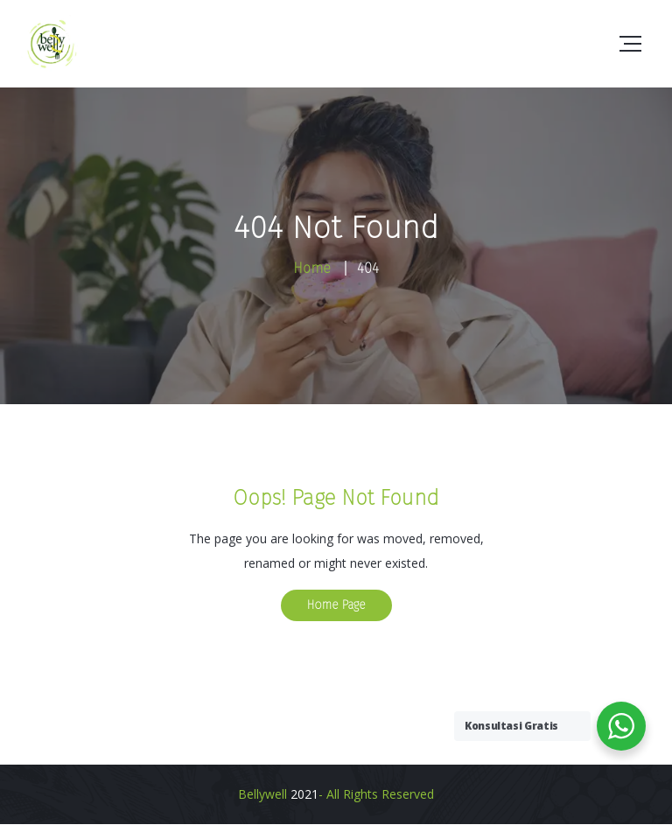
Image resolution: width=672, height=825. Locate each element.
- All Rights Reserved (376, 794)
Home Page (336, 605)
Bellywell (262, 794)
